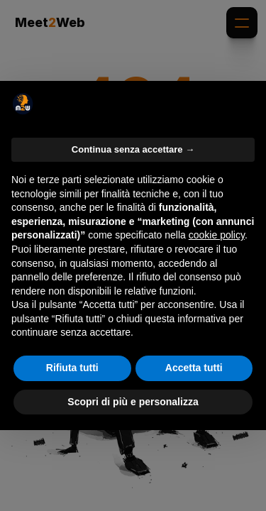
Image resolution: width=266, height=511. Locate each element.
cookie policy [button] (217, 235)
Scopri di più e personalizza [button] (132, 401)
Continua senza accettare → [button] (133, 149)
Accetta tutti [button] (194, 367)
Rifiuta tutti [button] (72, 367)
